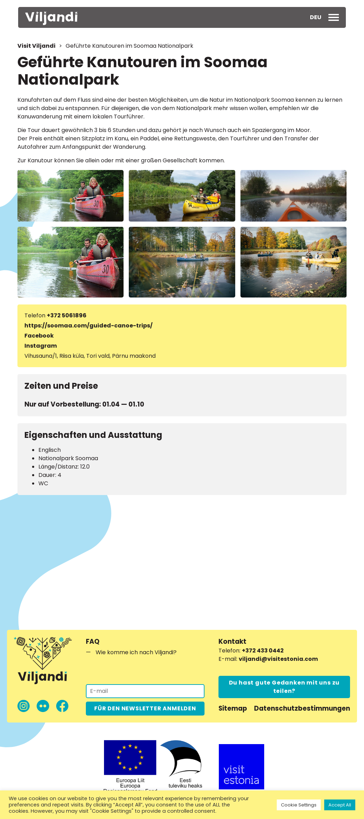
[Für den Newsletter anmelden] (145, 691)
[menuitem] (315, 17)
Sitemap (232, 708)
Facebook (39, 336)
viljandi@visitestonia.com (278, 659)
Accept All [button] (339, 805)
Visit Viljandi (36, 46)
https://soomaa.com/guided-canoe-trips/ (88, 326)
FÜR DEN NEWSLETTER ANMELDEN (145, 708)
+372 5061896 (67, 315)
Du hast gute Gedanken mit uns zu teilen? (284, 687)
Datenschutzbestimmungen (302, 708)
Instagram (40, 346)
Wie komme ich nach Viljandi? (136, 652)
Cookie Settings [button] (299, 805)
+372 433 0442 (263, 651)
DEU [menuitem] (315, 17)
